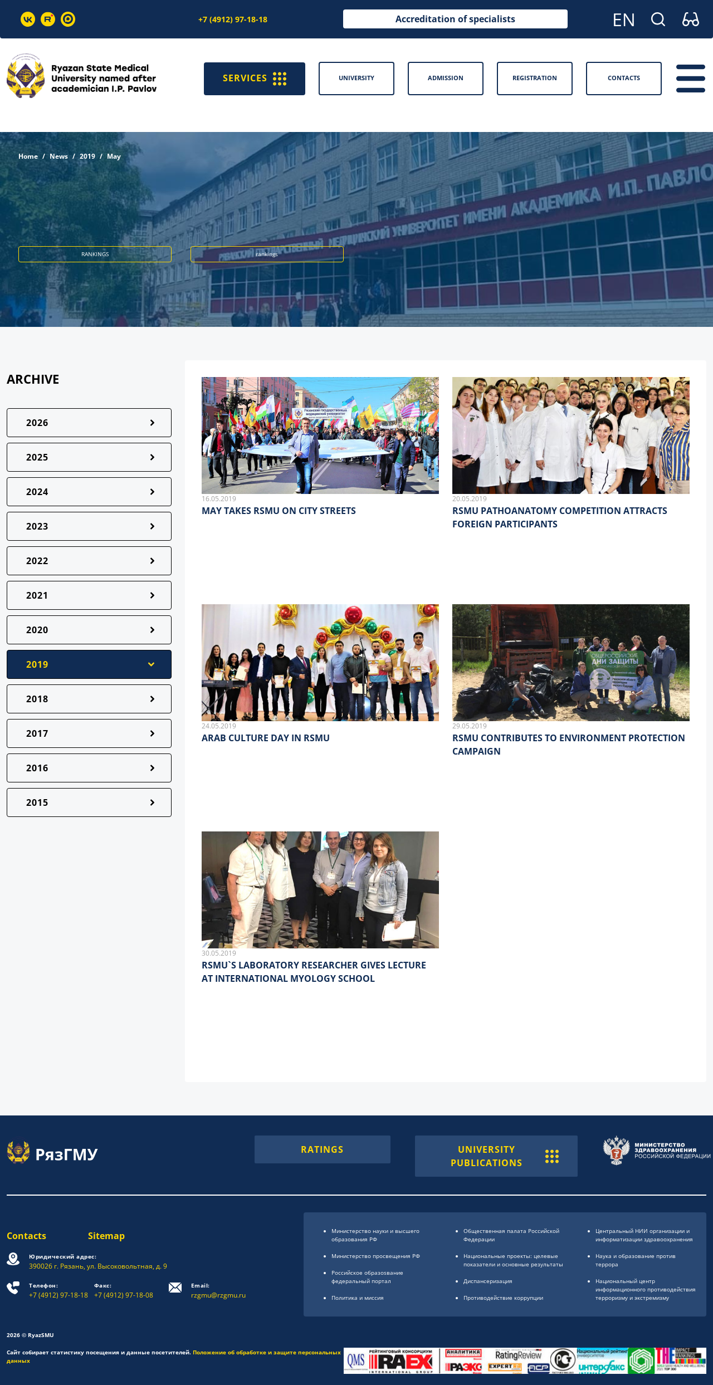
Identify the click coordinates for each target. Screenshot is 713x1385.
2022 (37, 561)
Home (28, 156)
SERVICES (254, 78)
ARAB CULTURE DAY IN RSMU (266, 738)
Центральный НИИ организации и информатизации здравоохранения (644, 1235)
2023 (37, 526)
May (114, 156)
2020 (37, 630)
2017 (37, 733)
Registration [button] (534, 78)
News (59, 156)
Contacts (26, 1236)
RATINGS (322, 1149)
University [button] (356, 78)
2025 (37, 457)
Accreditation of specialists (455, 19)
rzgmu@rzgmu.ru (218, 1290)
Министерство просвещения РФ (375, 1256)
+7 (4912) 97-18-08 (123, 1290)
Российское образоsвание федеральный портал (367, 1277)
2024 (37, 492)
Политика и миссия (357, 1297)
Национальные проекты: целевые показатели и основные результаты (513, 1260)
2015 (37, 802)
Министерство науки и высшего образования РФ (375, 1235)
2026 (37, 423)
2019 (87, 156)
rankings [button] (267, 254)
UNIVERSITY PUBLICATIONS (505, 1156)
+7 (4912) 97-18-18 (232, 19)
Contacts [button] (624, 78)
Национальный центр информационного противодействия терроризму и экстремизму (645, 1289)
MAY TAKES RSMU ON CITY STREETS (279, 511)
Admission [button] (445, 78)
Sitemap (106, 1236)
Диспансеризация (487, 1281)
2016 (37, 768)
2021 (37, 595)
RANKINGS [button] (95, 254)
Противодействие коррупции (503, 1297)
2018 (37, 699)
